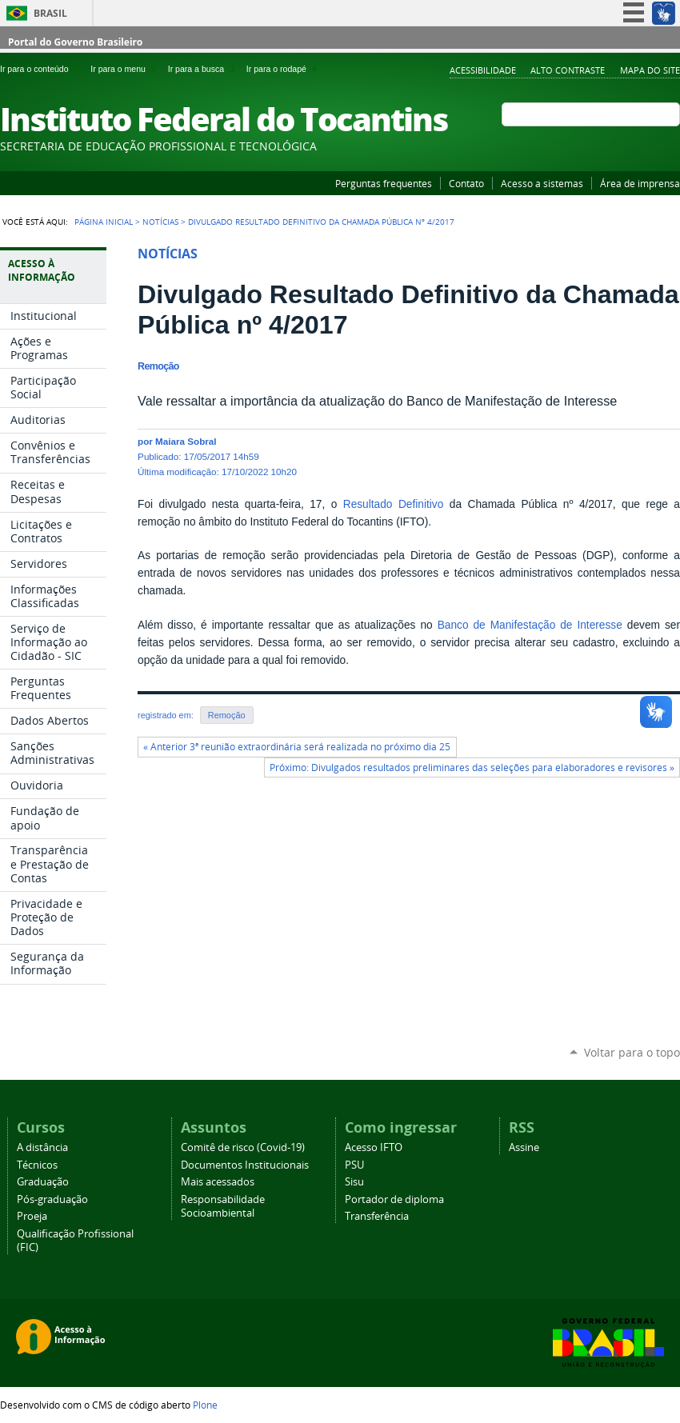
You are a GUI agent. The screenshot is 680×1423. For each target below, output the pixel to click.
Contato (466, 183)
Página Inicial (103, 221)
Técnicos (37, 1165)
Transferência (377, 1216)
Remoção (227, 715)
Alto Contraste (567, 70)
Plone (205, 1404)
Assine (524, 1147)
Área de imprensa (640, 183)
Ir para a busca (204, 69)
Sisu (354, 1182)
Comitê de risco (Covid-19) (243, 1147)
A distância (42, 1147)
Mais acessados (217, 1182)
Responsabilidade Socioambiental (223, 1206)
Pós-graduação (52, 1199)
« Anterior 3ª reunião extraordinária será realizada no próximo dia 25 (296, 746)
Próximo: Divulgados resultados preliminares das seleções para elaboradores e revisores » (472, 767)
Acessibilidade (483, 70)
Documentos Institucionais (245, 1165)
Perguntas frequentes (383, 183)
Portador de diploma (394, 1199)
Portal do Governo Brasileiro (75, 42)
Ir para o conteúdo (42, 69)
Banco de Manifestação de (508, 625)
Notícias (160, 221)
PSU (354, 1165)
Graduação (43, 1182)
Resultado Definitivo (393, 504)
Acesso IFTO (373, 1147)
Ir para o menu (125, 69)
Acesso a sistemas (542, 183)
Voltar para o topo (632, 1052)
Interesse (599, 625)
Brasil (50, 13)
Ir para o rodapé (283, 69)
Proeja (32, 1216)
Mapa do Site (650, 70)
